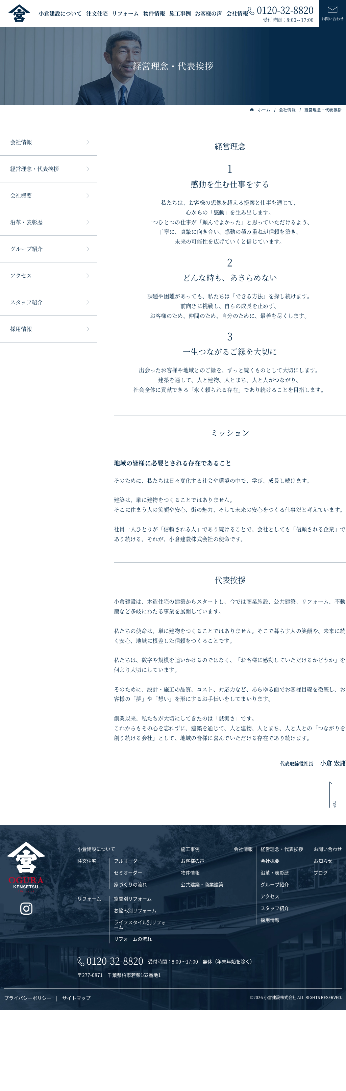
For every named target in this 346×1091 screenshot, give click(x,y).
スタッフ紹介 (26, 302)
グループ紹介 (26, 249)
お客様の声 (208, 13)
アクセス (21, 275)
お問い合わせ (328, 929)
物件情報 (154, 13)
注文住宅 (97, 13)
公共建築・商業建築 (202, 965)
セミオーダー (128, 953)
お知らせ (323, 941)
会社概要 (21, 195)
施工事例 (180, 13)
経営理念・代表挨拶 (323, 110)
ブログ (321, 953)
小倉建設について (60, 13)
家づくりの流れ (130, 965)
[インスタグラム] (26, 989)
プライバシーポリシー (27, 1078)
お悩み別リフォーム (135, 991)
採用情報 (21, 329)
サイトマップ (76, 1078)
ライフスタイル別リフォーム (140, 1005)
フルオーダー (128, 941)
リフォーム (125, 13)
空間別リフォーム (133, 979)
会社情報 (237, 13)
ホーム (260, 110)
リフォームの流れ (133, 1019)
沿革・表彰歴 (26, 222)
